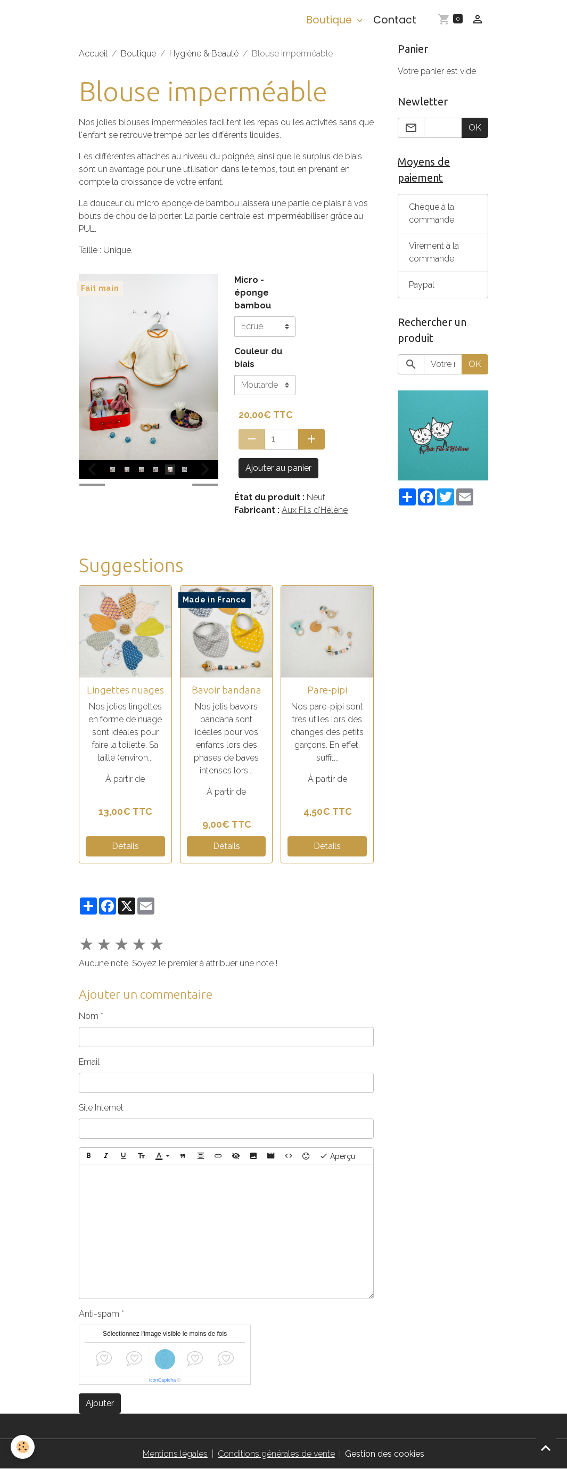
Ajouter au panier (278, 468)
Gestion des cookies (384, 1454)
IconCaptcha (162, 1380)
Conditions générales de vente (276, 1454)
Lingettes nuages (125, 690)
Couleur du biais (258, 357)
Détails (125, 846)
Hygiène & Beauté (204, 53)
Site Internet (101, 1108)
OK (475, 128)
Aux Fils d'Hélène (315, 510)
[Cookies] (23, 1447)
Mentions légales (175, 1454)
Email (89, 1062)
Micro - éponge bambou (252, 293)
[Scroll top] (545, 1447)
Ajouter (100, 1403)
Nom (88, 1016)
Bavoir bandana (226, 690)
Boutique (331, 20)
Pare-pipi (327, 690)
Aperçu (337, 1155)
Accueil (93, 53)
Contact (394, 20)
